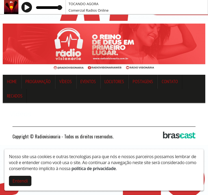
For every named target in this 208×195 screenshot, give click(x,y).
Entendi (20, 181)
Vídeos (65, 81)
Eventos (88, 81)
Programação (38, 81)
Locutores (114, 81)
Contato (170, 81)
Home (12, 81)
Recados (14, 96)
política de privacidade (94, 168)
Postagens (143, 81)
